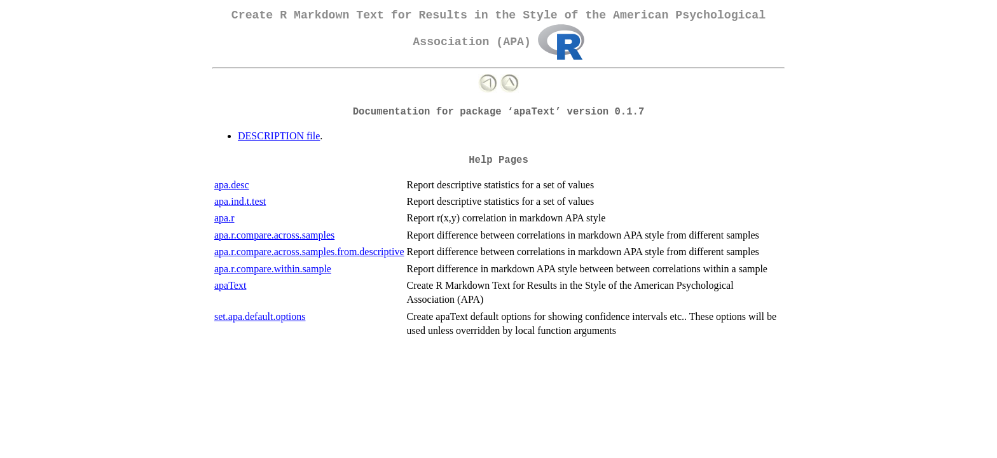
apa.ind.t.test (240, 201)
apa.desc (231, 184)
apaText (230, 285)
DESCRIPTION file (279, 135)
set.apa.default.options (260, 316)
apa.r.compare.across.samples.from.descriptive (309, 251)
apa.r (224, 217)
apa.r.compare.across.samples (274, 235)
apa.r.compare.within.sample (272, 268)
